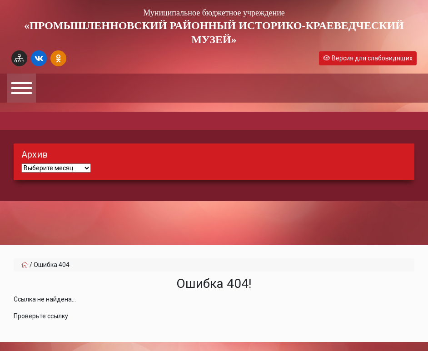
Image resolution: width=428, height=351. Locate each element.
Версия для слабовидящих (368, 58)
